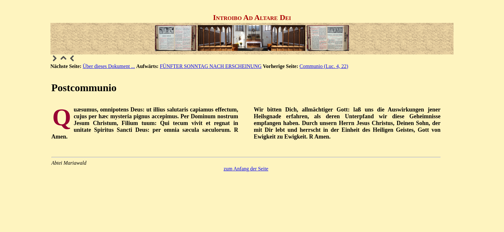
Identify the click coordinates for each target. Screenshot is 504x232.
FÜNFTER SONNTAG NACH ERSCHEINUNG (211, 66)
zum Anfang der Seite (246, 168)
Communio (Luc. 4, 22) (324, 66)
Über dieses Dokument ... (109, 66)
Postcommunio (84, 87)
